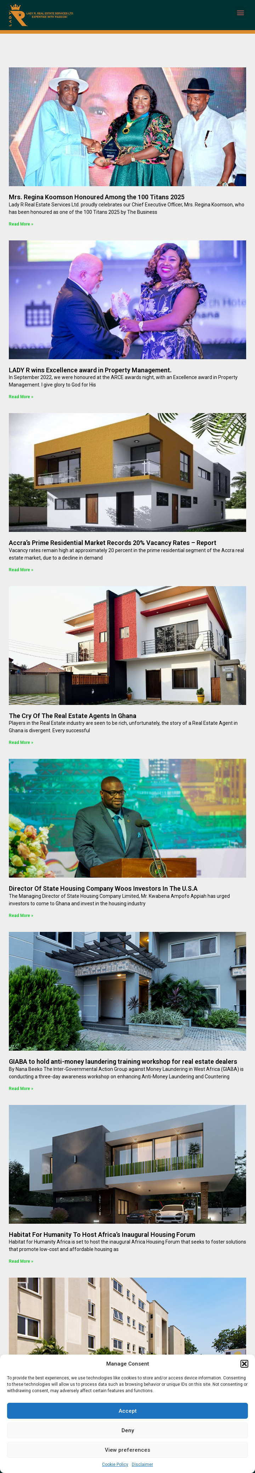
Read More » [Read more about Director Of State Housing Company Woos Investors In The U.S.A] (21, 915)
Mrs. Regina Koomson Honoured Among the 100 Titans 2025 (97, 197)
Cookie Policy (115, 1464)
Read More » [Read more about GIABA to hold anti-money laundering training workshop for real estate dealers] (21, 1088)
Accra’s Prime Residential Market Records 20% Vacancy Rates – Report (112, 542)
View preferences (127, 1450)
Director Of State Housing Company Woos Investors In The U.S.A (103, 888)
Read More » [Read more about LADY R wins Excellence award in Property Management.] (21, 396)
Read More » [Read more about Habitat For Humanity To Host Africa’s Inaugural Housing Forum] (21, 1261)
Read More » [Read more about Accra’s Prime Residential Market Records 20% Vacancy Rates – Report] (21, 569)
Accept (128, 1411)
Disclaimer (142, 1464)
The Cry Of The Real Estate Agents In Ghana (72, 715)
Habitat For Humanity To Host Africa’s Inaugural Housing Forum (102, 1234)
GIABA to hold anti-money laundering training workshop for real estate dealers (123, 1061)
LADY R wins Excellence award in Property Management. (90, 370)
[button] (244, 1363)
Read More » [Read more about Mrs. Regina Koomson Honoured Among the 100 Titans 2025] (21, 224)
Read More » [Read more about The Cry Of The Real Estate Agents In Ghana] (21, 742)
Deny (127, 1430)
